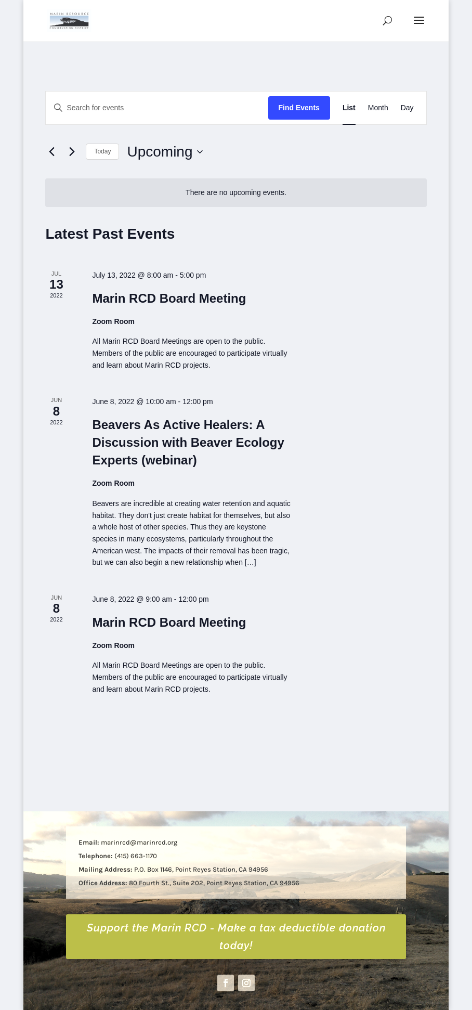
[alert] (235, 192)
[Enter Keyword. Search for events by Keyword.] (157, 108)
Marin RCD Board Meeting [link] (169, 298)
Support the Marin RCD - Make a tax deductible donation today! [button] (236, 937)
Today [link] (102, 151)
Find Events (299, 107)
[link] (69, 20)
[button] (419, 27)
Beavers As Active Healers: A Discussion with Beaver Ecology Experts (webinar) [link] (188, 442)
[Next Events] (71, 152)
